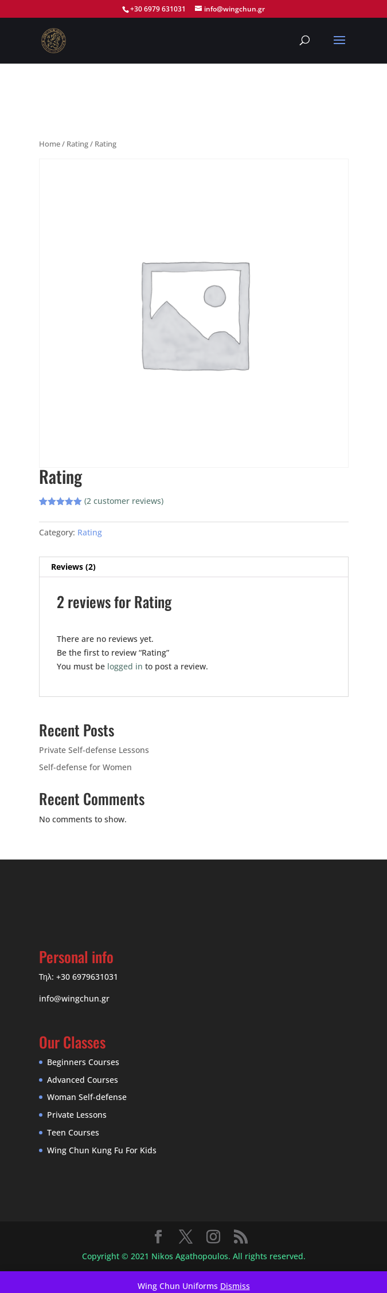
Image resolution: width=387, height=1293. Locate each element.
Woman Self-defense (87, 1096)
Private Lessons (77, 1114)
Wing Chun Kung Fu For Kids (102, 1150)
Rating (77, 144)
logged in (125, 666)
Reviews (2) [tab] (73, 566)
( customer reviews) (123, 500)
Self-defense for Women (85, 767)
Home (49, 144)
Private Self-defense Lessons (94, 749)
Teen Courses (73, 1132)
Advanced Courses (82, 1079)
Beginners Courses (83, 1062)
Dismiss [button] (235, 1285)
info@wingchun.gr (74, 998)
